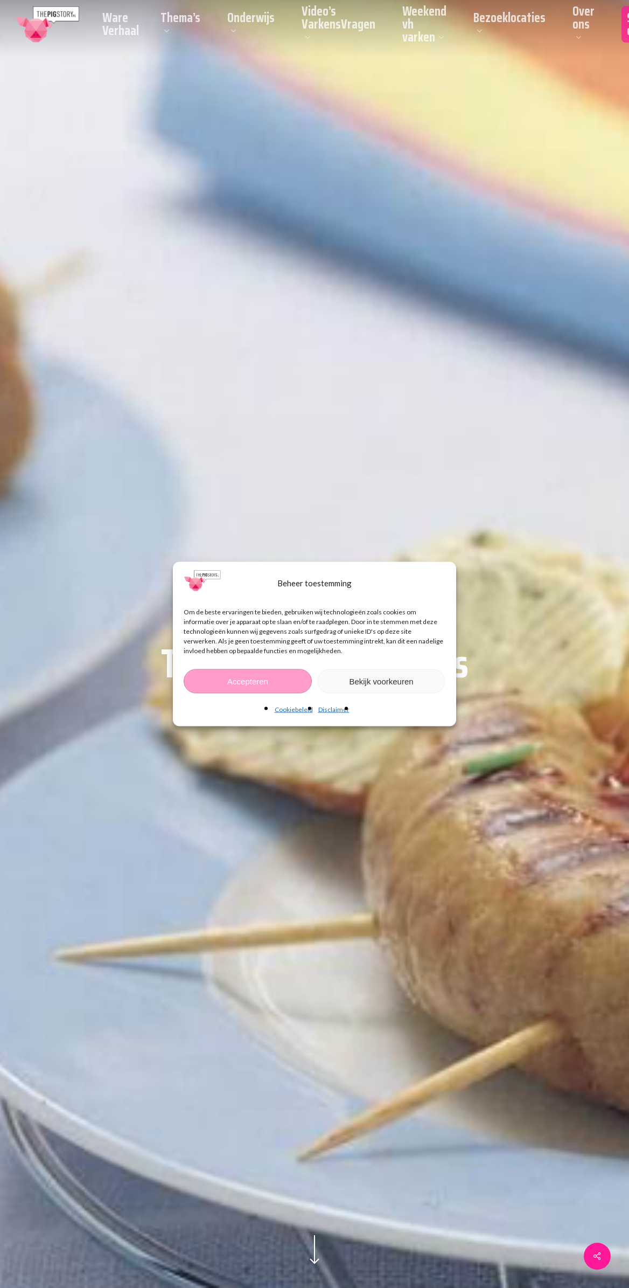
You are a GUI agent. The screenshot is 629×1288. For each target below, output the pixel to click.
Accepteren (247, 680)
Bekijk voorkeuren (381, 680)
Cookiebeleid (294, 709)
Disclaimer (334, 709)
